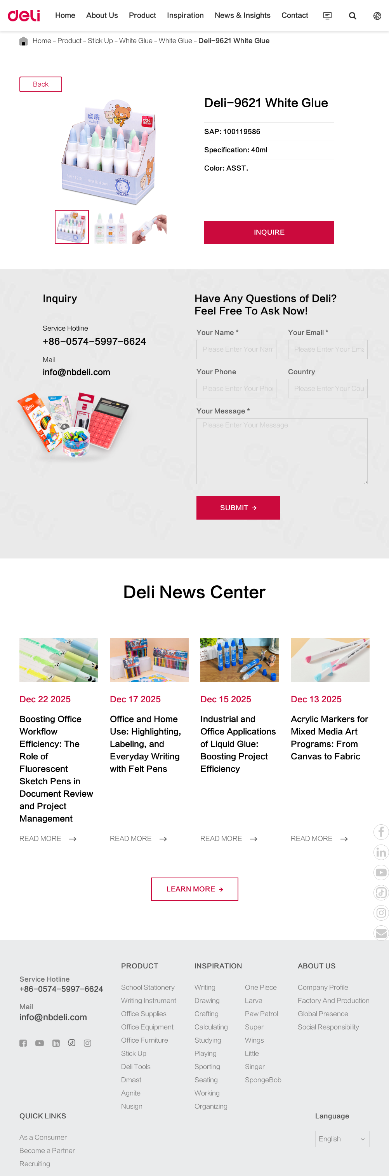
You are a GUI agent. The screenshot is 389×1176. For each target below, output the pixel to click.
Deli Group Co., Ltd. (86, 1149)
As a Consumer (337, 950)
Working (164, 1055)
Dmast (104, 1042)
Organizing (168, 1069)
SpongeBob (219, 1042)
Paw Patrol (218, 976)
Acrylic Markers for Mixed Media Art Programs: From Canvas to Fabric (328, 738)
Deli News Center (194, 592)
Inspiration (185, 21)
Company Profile (265, 950)
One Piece (218, 950)
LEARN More (194, 851)
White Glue (131, 40)
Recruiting (329, 976)
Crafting (164, 976)
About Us (116, 21)
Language (31, 1079)
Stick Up (97, 40)
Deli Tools (108, 1029)
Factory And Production (275, 963)
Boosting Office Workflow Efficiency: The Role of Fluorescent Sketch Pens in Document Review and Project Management (57, 750)
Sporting (164, 1029)
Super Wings (211, 996)
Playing (163, 1016)
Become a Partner (342, 963)
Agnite (103, 1055)
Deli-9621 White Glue (218, 40)
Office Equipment (120, 989)
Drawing (164, 963)
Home (84, 21)
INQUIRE (269, 232)
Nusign (104, 1069)
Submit (235, 507)
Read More (47, 801)
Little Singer (212, 1023)
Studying (165, 1003)
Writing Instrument (121, 963)
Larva (211, 963)
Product (150, 21)
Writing (162, 950)
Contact (276, 21)
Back (41, 84)
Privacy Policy (115, 1161)
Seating (163, 1042)
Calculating (168, 989)
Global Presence (265, 976)
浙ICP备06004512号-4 (219, 1149)
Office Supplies (116, 976)
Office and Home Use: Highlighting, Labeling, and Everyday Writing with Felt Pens (146, 738)
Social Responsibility (270, 989)
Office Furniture (117, 1003)
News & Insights (233, 21)
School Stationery (121, 950)
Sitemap (74, 1161)
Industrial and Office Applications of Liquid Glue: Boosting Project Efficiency (235, 738)
